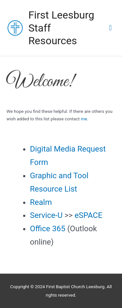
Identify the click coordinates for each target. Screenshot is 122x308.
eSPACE (88, 215)
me (84, 118)
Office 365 (47, 228)
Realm (41, 202)
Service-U (46, 215)
